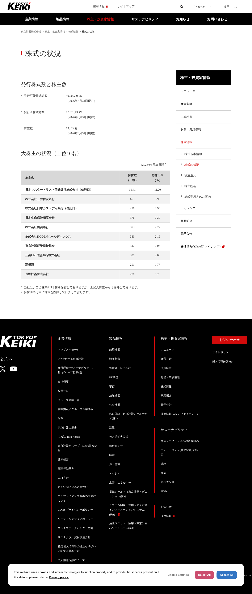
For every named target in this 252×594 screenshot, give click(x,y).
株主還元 (190, 175)
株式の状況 (191, 164)
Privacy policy (59, 577)
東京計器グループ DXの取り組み (77, 448)
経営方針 (186, 104)
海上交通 (114, 464)
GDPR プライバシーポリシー (75, 509)
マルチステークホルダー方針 (75, 528)
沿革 (60, 418)
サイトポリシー (221, 352)
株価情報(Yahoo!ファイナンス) (200, 246)
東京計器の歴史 (67, 427)
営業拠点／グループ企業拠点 (75, 409)
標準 (226, 6)
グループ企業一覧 (69, 400)
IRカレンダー (189, 208)
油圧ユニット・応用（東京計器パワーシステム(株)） (128, 525)
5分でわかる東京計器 (71, 358)
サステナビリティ (144, 19)
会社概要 (63, 381)
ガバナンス (167, 482)
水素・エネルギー (120, 482)
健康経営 (63, 459)
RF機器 (113, 377)
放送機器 (114, 395)
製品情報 (62, 19)
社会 (163, 473)
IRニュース (188, 91)
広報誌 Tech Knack (69, 436)
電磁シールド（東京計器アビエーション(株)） (128, 494)
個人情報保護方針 (223, 361)
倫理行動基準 (66, 468)
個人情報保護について (71, 560)
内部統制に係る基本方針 (73, 487)
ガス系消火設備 (118, 436)
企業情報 (31, 19)
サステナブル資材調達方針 (74, 537)
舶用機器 (114, 349)
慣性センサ (116, 446)
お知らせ (182, 19)
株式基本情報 (193, 154)
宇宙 (112, 386)
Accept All (227, 574)
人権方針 (63, 477)
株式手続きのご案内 (197, 196)
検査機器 (114, 404)
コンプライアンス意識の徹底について (77, 498)
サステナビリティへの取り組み (180, 441)
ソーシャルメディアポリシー (75, 518)
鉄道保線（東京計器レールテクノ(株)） (128, 416)
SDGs (164, 491)
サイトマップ (126, 6)
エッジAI (114, 473)
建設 (112, 427)
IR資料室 (186, 116)
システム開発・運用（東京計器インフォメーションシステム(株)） (128, 509)
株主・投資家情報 (100, 19)
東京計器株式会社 (31, 31)
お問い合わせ (217, 19)
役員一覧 (63, 390)
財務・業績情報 (191, 129)
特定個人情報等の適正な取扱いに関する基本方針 (77, 549)
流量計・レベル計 (120, 368)
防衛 (112, 455)
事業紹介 (186, 221)
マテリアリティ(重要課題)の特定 (179, 452)
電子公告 (186, 233)
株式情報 (73, 31)
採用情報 (99, 6)
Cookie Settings (178, 574)
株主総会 (190, 186)
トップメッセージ (69, 349)
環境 (163, 463)
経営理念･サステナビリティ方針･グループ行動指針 (76, 370)
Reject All (204, 574)
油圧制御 (114, 358)
